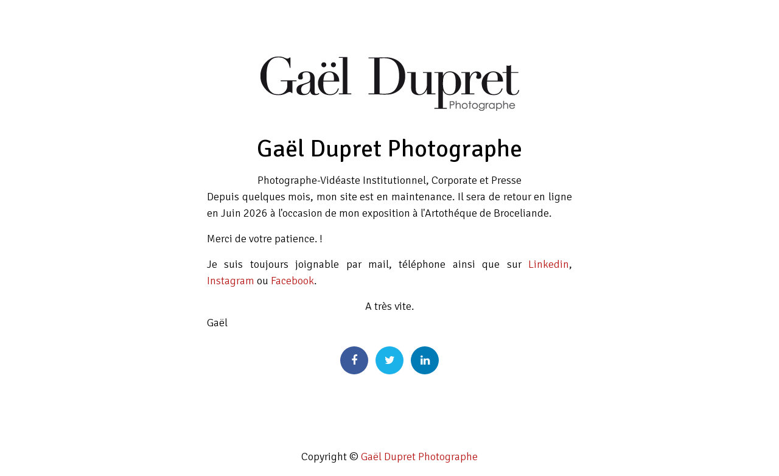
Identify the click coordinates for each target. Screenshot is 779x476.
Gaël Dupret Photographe (419, 456)
